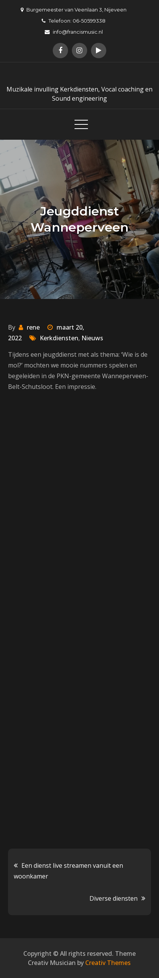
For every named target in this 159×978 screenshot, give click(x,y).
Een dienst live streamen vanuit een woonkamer (68, 870)
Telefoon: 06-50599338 (73, 21)
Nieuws (92, 338)
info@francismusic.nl (74, 32)
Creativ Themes (108, 962)
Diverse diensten (113, 898)
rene (33, 327)
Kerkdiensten (59, 338)
